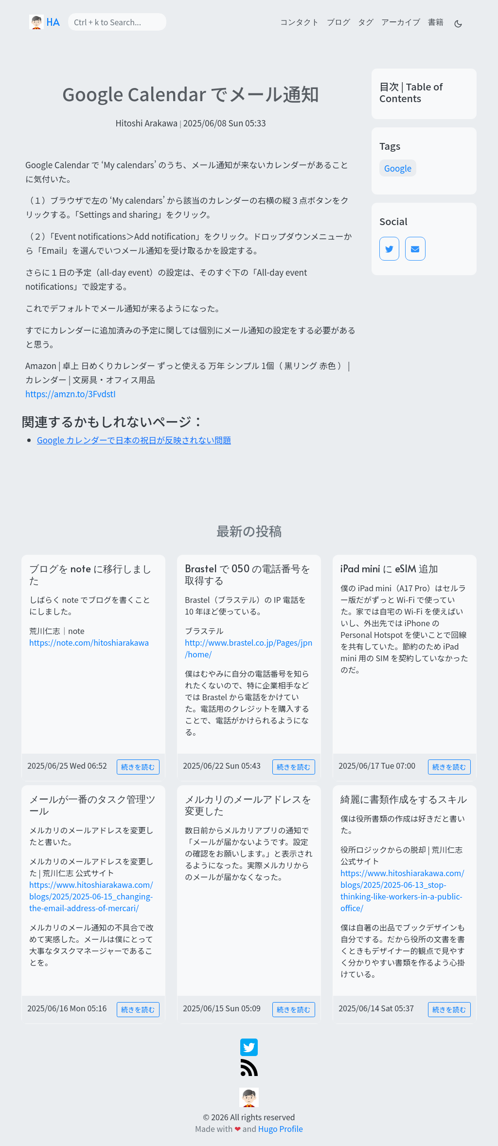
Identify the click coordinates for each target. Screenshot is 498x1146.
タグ (366, 21)
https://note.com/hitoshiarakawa (89, 642)
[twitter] (249, 1046)
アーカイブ (400, 21)
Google (397, 168)
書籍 (436, 21)
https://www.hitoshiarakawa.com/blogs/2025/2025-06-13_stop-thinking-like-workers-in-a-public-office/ (402, 890)
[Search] (117, 22)
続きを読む (138, 767)
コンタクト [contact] (299, 21)
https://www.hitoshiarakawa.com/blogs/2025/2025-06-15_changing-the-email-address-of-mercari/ (91, 896)
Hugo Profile (280, 1128)
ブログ (338, 21)
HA (44, 22)
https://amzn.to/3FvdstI (70, 394)
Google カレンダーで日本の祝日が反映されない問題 (134, 440)
